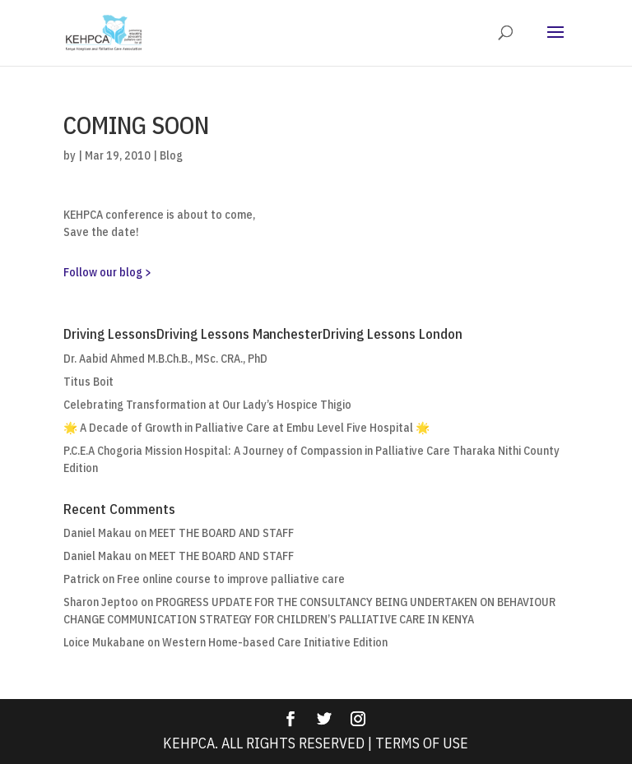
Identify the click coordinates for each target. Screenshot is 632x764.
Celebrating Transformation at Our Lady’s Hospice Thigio (207, 404)
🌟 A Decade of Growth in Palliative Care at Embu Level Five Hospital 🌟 (246, 427)
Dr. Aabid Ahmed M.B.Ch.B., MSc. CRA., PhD (165, 358)
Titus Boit (88, 381)
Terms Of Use (421, 743)
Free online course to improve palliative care (231, 579)
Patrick (81, 579)
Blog (171, 155)
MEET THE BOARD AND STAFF (221, 533)
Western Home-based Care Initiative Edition (275, 642)
